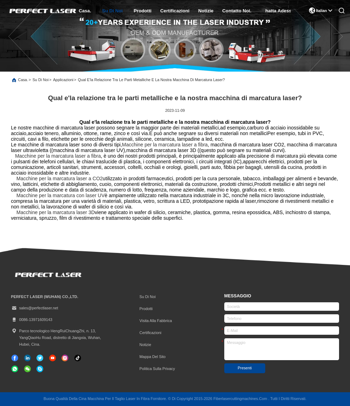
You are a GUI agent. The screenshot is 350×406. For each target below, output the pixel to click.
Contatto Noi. (236, 10)
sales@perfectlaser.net (34, 308)
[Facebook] (15, 358)
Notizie (205, 10)
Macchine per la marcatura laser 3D (56, 212)
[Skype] (40, 369)
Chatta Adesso (278, 10)
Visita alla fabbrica (156, 321)
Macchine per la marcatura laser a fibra (165, 144)
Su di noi (112, 10)
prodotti (143, 10)
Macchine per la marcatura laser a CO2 (60, 178)
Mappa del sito (153, 357)
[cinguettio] (40, 358)
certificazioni (174, 10)
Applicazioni (63, 80)
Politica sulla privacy (157, 368)
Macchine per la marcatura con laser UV (61, 195)
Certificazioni (150, 333)
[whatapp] (15, 369)
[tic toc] (53, 358)
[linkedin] (27, 358)
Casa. (85, 10)
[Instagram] (65, 358)
